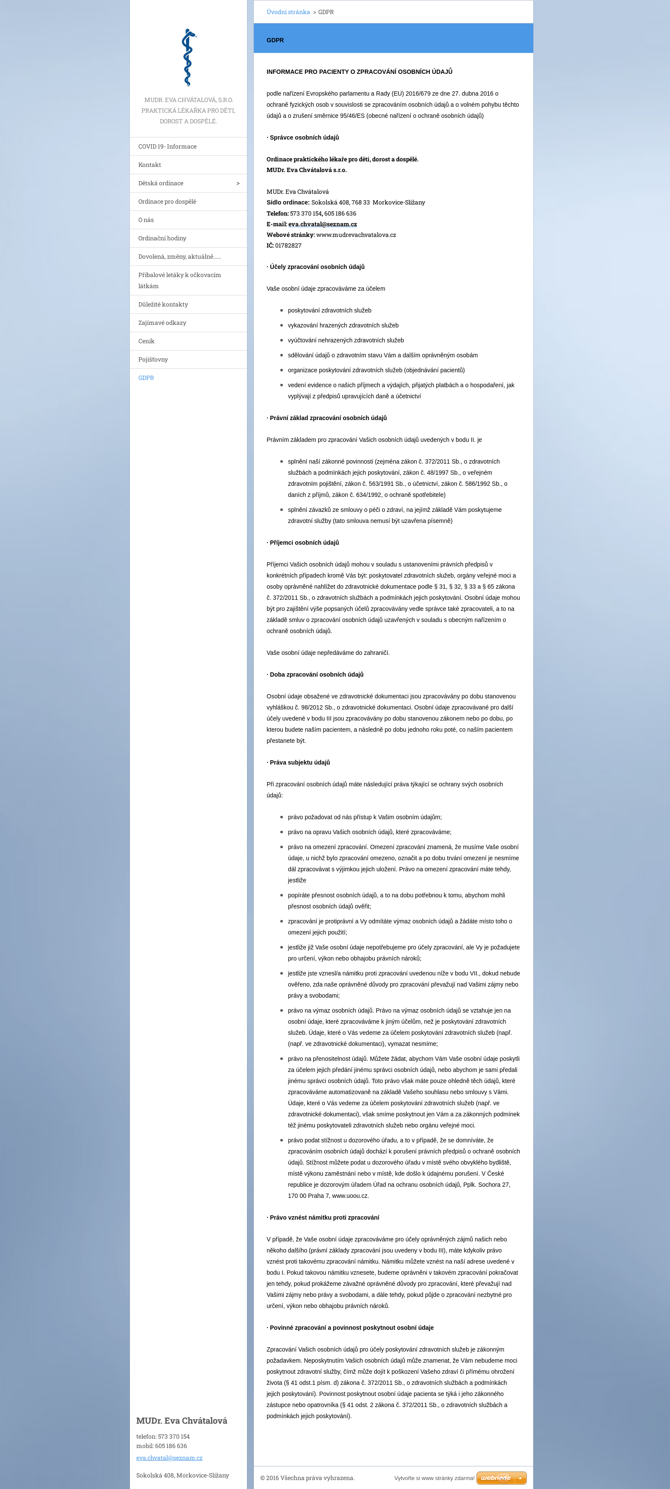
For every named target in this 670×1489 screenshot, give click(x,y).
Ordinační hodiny (162, 238)
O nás (146, 220)
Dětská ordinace (160, 183)
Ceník (146, 341)
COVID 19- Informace (167, 146)
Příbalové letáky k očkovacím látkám (179, 280)
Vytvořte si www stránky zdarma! (434, 1478)
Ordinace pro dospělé (167, 201)
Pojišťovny (153, 359)
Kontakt (149, 165)
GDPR (146, 378)
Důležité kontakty (163, 304)
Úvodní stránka (288, 12)
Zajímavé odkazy (162, 322)
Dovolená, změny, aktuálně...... (179, 256)
